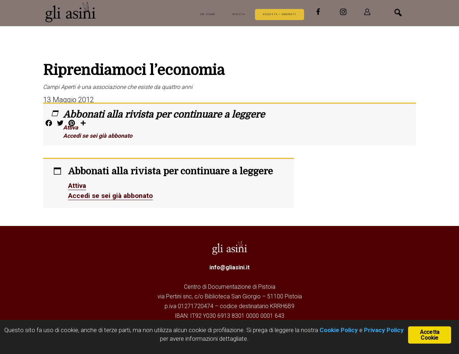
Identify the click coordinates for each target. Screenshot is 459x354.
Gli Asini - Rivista (71, 12)
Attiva (70, 127)
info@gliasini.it (229, 266)
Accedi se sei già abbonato (97, 135)
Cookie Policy (338, 330)
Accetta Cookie (429, 334)
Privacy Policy (384, 330)
